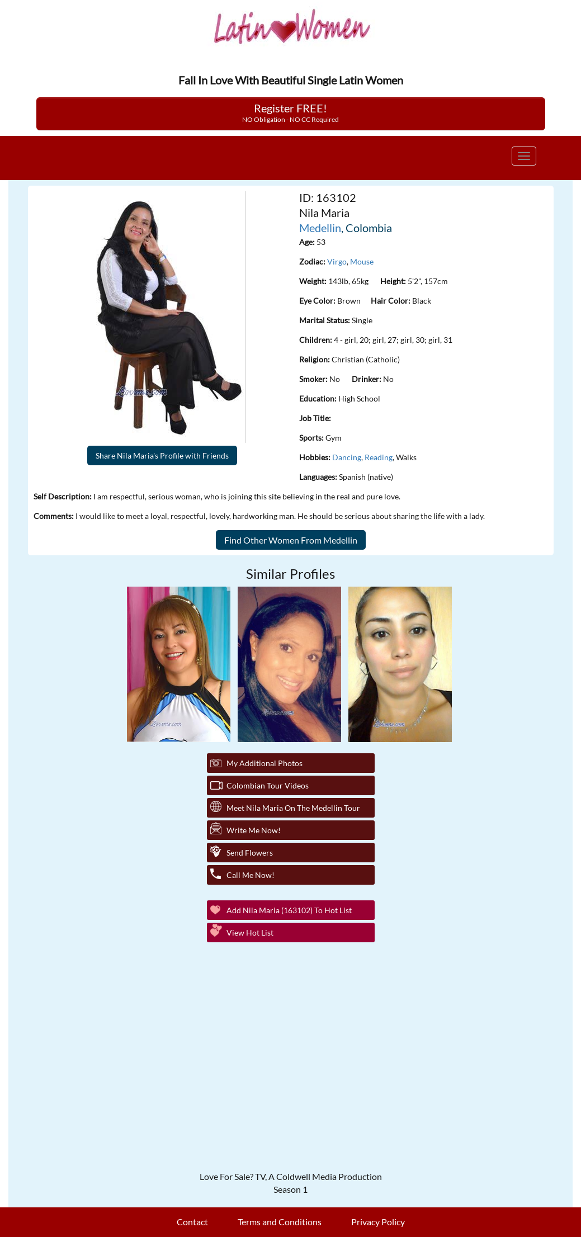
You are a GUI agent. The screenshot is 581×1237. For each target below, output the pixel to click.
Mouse (362, 261)
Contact (192, 1221)
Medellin (320, 227)
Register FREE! (290, 112)
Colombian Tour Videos (267, 785)
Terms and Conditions (280, 1221)
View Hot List (249, 932)
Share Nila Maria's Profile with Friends (162, 455)
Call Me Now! (250, 875)
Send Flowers (249, 852)
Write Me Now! (253, 830)
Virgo (337, 261)
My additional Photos (264, 763)
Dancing (346, 457)
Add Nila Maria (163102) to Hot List (289, 910)
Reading (379, 457)
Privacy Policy (378, 1221)
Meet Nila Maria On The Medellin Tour (293, 808)
